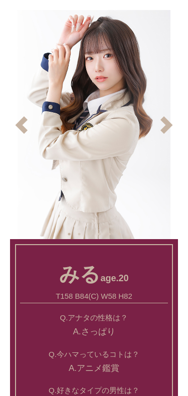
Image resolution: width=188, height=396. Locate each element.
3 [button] (89, 234)
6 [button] (119, 234)
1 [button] (69, 234)
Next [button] (166, 125)
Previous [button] (21, 125)
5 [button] (109, 234)
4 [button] (99, 234)
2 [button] (79, 234)
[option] (94, 124)
